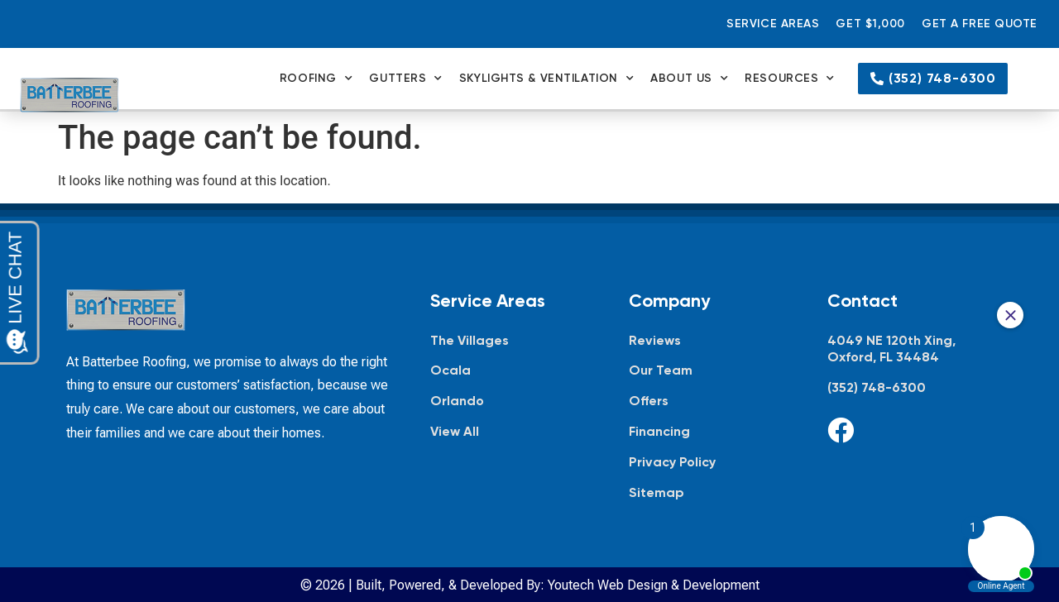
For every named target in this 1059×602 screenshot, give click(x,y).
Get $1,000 (870, 24)
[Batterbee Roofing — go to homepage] (69, 95)
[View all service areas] (513, 432)
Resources (790, 78)
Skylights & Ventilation (546, 78)
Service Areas (772, 24)
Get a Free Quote (979, 24)
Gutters (405, 78)
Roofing (316, 78)
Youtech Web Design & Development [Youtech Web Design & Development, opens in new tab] (654, 585)
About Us (689, 78)
